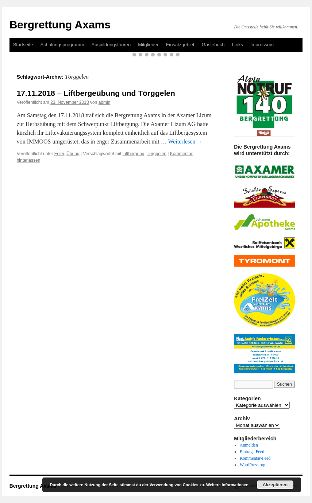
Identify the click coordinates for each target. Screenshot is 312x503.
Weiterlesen (185, 141)
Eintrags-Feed (252, 451)
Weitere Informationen (227, 485)
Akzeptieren (275, 484)
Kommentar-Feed (255, 458)
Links (237, 44)
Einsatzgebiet (180, 44)
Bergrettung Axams (60, 25)
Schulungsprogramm (62, 44)
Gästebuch (213, 44)
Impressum (262, 44)
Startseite (23, 44)
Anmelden (249, 445)
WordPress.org (252, 464)
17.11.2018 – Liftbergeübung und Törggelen (96, 93)
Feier (59, 153)
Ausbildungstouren (111, 44)
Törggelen (156, 153)
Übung (72, 153)
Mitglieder (148, 44)
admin (105, 102)
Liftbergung (133, 153)
